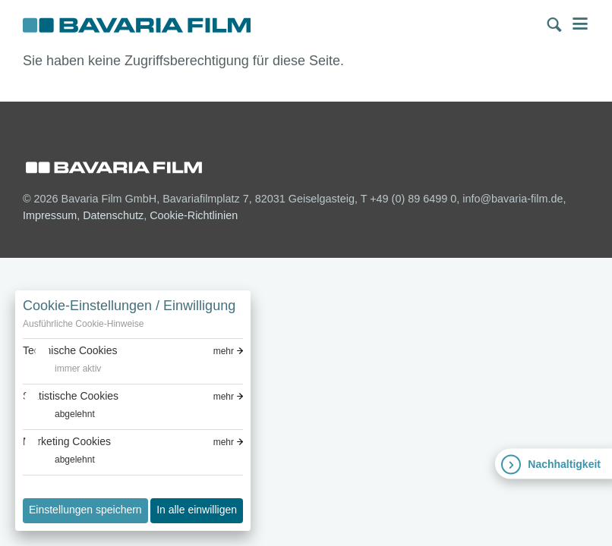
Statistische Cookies (70, 396)
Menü (580, 23)
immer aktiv (78, 368)
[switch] (62, 369)
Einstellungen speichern (85, 510)
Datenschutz (113, 215)
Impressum (50, 215)
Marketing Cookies (67, 441)
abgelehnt (75, 414)
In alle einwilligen (196, 510)
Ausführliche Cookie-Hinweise (83, 323)
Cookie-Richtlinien (194, 215)
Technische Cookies (70, 350)
